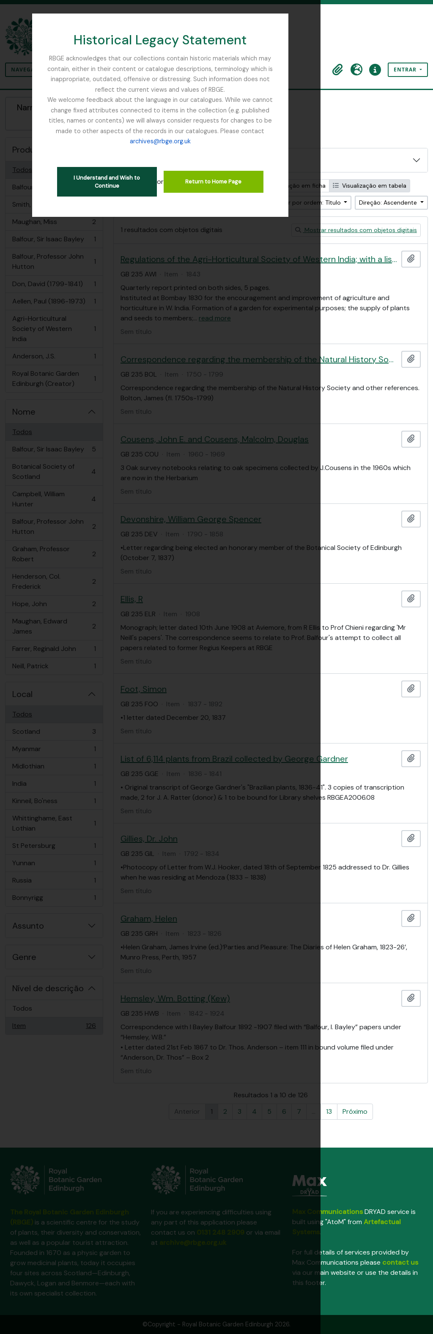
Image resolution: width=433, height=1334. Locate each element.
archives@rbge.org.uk (216, 120)
